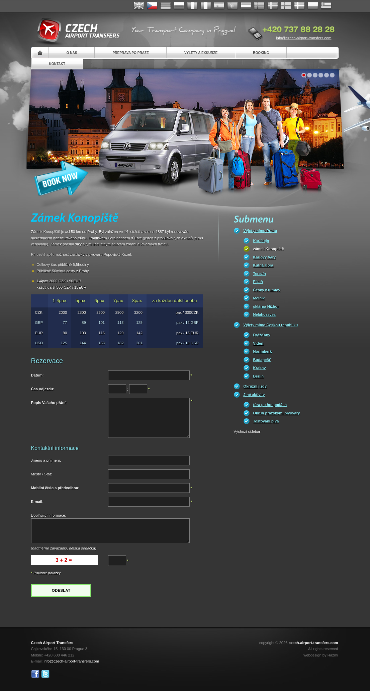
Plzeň (258, 282)
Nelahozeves (264, 314)
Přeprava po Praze (130, 53)
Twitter (45, 674)
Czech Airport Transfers (75, 30)
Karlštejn (261, 241)
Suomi (286, 6)
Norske (259, 6)
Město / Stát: (41, 474)
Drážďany (262, 335)
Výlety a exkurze (200, 53)
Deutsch (165, 6)
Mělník (259, 298)
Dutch (246, 6)
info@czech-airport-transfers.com (304, 38)
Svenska (272, 6)
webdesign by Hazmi (320, 655)
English (138, 6)
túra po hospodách (270, 405)
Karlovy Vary (264, 257)
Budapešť (262, 360)
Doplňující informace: (48, 515)
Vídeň (258, 343)
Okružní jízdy (255, 386)
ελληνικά (326, 6)
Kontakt (57, 64)
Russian (179, 6)
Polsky (312, 6)
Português (232, 6)
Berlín (258, 376)
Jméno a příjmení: (46, 460)
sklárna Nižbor (266, 306)
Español (219, 6)
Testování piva (266, 421)
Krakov (259, 368)
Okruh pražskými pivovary (276, 413)
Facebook (35, 674)
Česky (152, 6)
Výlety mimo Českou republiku (271, 325)
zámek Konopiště (268, 249)
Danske (299, 6)
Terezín (259, 274)
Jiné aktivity (254, 395)
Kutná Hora (263, 265)
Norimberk (262, 351)
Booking (261, 53)
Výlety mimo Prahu (260, 231)
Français (192, 6)
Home (40, 52)
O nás (72, 53)
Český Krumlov (266, 290)
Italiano (205, 6)
